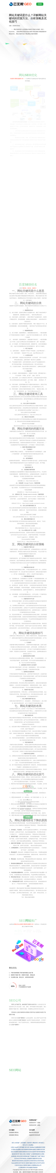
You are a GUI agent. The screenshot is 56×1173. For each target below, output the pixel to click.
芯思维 (43, 1147)
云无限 (13, 1149)
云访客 (23, 1154)
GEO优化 (41, 1160)
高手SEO (21, 1163)
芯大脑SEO (38, 1149)
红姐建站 (30, 1167)
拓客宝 (39, 1154)
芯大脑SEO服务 (28, 1163)
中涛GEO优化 (18, 1165)
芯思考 (33, 1151)
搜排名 (43, 1151)
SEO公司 (25, 1145)
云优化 (25, 1160)
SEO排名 (41, 1142)
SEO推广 (17, 1142)
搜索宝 (21, 1151)
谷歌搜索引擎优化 (14, 1135)
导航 (34, 1167)
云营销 (42, 1154)
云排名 (16, 1149)
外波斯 (33, 1149)
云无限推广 (28, 1154)
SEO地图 (21, 1147)
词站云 (43, 1156)
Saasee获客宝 (15, 1163)
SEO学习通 (18, 1154)
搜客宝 (17, 1151)
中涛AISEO (38, 1151)
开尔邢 (43, 1149)
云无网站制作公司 (23, 1167)
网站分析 (20, 1149)
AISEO (32, 1160)
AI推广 (28, 1156)
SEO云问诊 (39, 1158)
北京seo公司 (17, 1158)
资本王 (28, 1160)
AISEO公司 (35, 1163)
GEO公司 (36, 1160)
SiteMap (32, 1147)
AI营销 (25, 1156)
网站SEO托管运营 (34, 1132)
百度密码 (25, 1149)
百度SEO (29, 1142)
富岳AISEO (20, 1156)
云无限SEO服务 (26, 1165)
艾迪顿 (32, 1156)
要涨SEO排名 (15, 1160)
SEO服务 (23, 1142)
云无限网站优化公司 (36, 1165)
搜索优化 (25, 1151)
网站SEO (35, 1142)
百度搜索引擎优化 (14, 1132)
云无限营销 (34, 1154)
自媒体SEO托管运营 (34, 1135)
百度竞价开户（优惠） (35, 1122)
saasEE (17, 1147)
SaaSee (30, 1151)
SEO (13, 1142)
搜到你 (13, 1154)
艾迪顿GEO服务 (31, 1158)
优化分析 (13, 1151)
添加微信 (40, 4)
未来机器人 (14, 1156)
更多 (36, 1167)
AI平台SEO (42, 1163)
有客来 (21, 1160)
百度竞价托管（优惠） (35, 1125)
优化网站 (31, 1145)
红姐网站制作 (38, 1147)
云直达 (12, 1147)
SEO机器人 (24, 1158)
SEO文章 (26, 1147)
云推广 (36, 1156)
